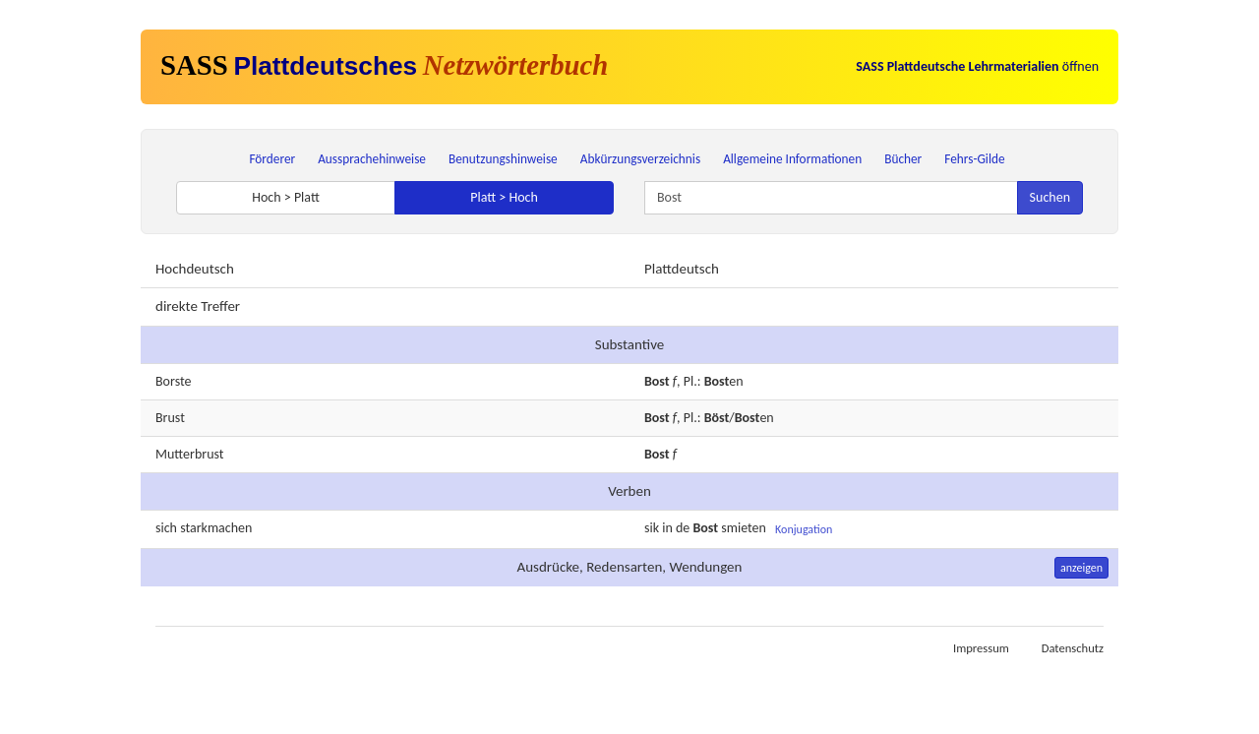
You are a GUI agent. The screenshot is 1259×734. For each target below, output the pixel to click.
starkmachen (216, 528)
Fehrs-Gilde (974, 159)
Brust (170, 417)
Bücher (903, 159)
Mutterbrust (189, 454)
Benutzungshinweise (503, 159)
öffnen (977, 66)
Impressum (981, 648)
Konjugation (803, 529)
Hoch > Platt (286, 197)
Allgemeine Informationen (792, 159)
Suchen (1050, 197)
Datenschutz (1073, 648)
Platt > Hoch (504, 197)
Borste (173, 381)
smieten (743, 528)
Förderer (272, 159)
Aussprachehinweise (372, 159)
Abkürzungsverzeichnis (640, 159)
